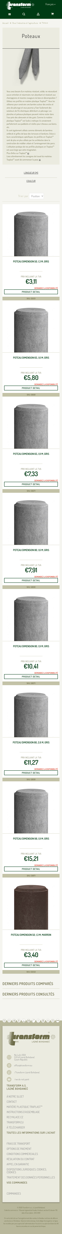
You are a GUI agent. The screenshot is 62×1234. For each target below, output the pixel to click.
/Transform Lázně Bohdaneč (27, 1072)
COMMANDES (14, 1193)
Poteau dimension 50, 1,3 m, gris (31, 261)
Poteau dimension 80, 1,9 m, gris (31, 646)
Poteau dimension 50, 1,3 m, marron (31, 934)
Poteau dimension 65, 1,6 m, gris (31, 357)
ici (28, 153)
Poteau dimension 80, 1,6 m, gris (31, 550)
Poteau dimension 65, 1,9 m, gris (31, 453)
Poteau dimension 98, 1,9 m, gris (31, 838)
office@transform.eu (23, 1065)
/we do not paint (21, 1079)
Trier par (23, 196)
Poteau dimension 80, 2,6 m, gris (31, 742)
